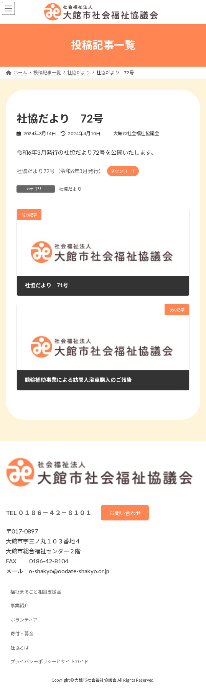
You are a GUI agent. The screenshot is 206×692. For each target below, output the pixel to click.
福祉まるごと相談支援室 (35, 592)
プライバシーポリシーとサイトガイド (49, 661)
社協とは (19, 648)
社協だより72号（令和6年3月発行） (60, 170)
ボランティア (24, 620)
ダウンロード (123, 171)
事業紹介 (19, 606)
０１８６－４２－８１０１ (55, 512)
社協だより (70, 189)
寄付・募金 (21, 633)
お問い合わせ (125, 513)
